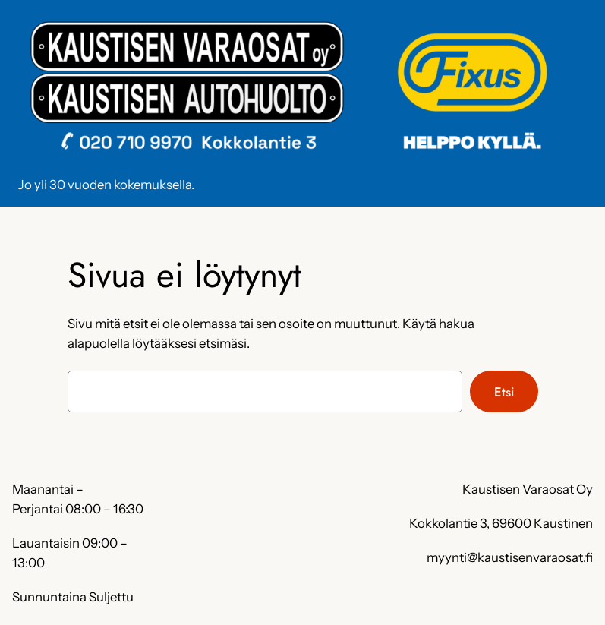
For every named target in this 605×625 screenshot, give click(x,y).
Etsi (504, 392)
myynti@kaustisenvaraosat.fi (510, 557)
